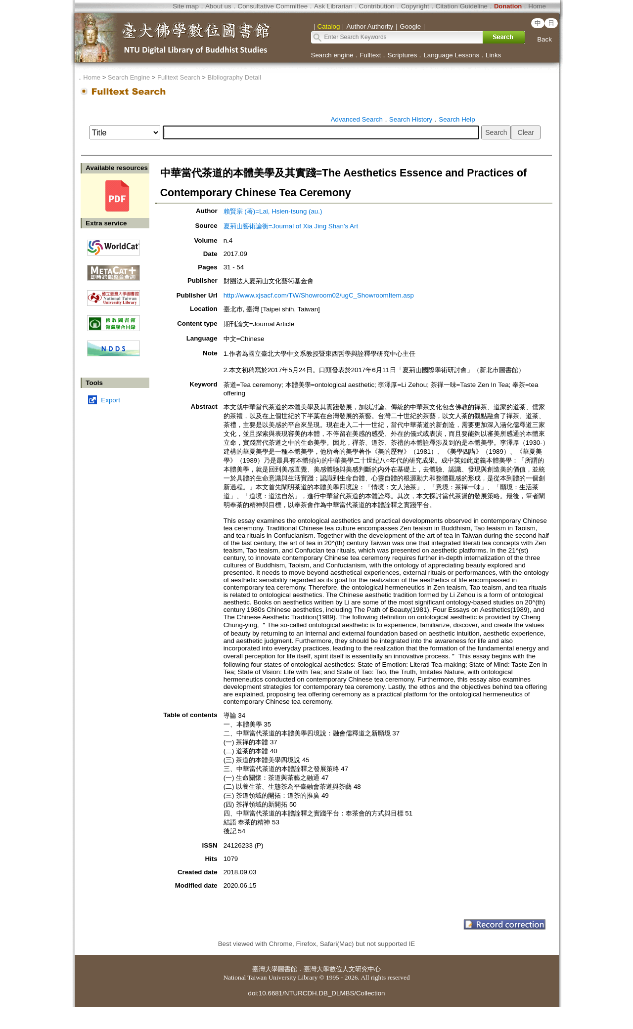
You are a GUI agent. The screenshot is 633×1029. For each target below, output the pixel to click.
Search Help (457, 119)
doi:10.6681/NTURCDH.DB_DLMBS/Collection (316, 993)
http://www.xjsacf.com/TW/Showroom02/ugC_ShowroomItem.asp (319, 295)
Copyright (415, 6)
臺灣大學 (265, 969)
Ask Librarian (333, 6)
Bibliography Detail (234, 77)
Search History (410, 119)
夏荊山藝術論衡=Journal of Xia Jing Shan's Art (291, 226)
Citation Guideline (462, 6)
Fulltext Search (178, 77)
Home (537, 6)
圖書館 (287, 969)
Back (544, 39)
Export (110, 400)
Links (493, 55)
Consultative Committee (273, 6)
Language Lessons (451, 55)
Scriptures (402, 55)
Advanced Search (357, 119)
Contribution (377, 6)
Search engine (332, 55)
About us (218, 6)
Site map (186, 6)
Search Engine (129, 77)
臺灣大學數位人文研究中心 (342, 969)
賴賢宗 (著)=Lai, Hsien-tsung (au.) (273, 211)
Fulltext (370, 55)
